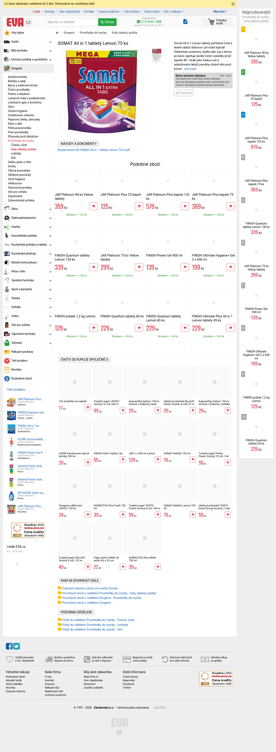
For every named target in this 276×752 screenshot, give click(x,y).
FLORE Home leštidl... (31, 439)
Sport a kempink (31, 289)
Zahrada (31, 342)
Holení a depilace (19, 94)
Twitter (127, 687)
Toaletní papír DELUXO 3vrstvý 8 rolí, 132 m (72, 559)
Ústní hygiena (16, 179)
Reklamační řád (54, 691)
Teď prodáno (132, 11)
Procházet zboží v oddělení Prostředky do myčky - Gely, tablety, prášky (109, 593)
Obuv (11, 106)
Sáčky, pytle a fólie (19, 162)
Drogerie (31, 68)
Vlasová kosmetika (20, 187)
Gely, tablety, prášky (23, 149)
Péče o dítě (15, 123)
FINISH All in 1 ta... (29, 426)
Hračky (31, 226)
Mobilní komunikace (31, 262)
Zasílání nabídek (93, 687)
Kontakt (89, 11)
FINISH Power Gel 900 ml (164, 255)
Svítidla (31, 307)
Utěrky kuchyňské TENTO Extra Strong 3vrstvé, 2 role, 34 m (215, 508)
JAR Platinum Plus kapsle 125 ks (256, 139)
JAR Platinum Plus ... (31, 399)
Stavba (31, 298)
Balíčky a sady (17, 81)
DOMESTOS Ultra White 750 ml (142, 559)
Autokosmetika (17, 76)
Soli (13, 157)
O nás (48, 676)
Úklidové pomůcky (19, 174)
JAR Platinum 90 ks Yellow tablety (256, 54)
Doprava (50, 684)
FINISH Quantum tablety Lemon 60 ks (163, 318)
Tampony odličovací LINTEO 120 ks (70, 507)
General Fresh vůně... (31, 466)
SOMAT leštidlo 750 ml (177, 453)
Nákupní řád (52, 687)
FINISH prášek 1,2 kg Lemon (75, 316)
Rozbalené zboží (21, 378)
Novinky (50, 11)
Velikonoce (15, 183)
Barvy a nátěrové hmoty (23, 85)
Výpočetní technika (31, 333)
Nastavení (90, 684)
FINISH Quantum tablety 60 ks (122, 316)
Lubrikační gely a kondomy (24, 102)
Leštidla (16, 153)
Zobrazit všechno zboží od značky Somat (90, 588)
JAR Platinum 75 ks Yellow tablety (256, 267)
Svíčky (12, 166)
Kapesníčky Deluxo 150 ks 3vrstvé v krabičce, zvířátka (214, 403)
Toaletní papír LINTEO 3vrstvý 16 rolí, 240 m (106, 403)
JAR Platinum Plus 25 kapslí (121, 195)
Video (31, 316)
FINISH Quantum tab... (32, 412)
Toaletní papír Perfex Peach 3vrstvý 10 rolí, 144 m (214, 456)
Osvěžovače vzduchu (21, 115)
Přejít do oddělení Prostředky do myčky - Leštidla (95, 625)
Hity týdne (17, 32)
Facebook (128, 684)
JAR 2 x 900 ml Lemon (142, 453)
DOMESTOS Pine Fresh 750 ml (110, 507)
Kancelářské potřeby (31, 235)
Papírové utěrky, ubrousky (24, 119)
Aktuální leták (14, 680)
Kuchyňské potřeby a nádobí (31, 244)
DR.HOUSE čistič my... (31, 492)
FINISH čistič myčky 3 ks (108, 453)
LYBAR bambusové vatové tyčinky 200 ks (74, 455)
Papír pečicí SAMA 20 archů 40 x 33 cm (106, 559)
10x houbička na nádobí (73, 401)
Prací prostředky (18, 132)
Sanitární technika (31, 280)
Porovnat (183, 93)
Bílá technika (31, 50)
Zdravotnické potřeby (21, 200)
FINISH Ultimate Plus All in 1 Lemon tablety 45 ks (212, 318)
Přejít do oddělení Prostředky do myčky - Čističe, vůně (98, 620)
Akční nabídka (14, 684)
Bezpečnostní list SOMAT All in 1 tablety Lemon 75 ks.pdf (94, 149)
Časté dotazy (130, 676)
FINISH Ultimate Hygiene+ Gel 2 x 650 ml (256, 355)
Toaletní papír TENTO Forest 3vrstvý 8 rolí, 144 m (144, 507)
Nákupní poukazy (22, 351)
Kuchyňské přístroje (31, 253)
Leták (36, 11)
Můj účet (219, 11)
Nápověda (128, 680)
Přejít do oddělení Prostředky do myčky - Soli (92, 629)
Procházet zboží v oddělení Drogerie (86, 603)
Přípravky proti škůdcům (23, 136)
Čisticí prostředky (19, 89)
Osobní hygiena (17, 111)
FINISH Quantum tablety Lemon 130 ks (72, 257)
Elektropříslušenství (31, 217)
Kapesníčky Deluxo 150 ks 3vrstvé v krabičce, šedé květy (144, 404)
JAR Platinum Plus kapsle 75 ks (256, 182)
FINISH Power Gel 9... (31, 452)
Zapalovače (15, 196)
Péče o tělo (31, 271)
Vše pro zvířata (17, 191)
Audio (31, 41)
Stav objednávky (69, 11)
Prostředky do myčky (21, 140)
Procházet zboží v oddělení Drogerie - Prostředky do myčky (101, 598)
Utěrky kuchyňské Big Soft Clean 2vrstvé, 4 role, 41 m (179, 403)
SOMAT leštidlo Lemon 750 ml (179, 507)
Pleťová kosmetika (19, 128)
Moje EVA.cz (91, 676)
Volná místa (151, 11)
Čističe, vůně (19, 145)
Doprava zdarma (109, 11)
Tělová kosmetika (19, 170)
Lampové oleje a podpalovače (26, 98)
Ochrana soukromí (55, 695)
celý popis (190, 68)
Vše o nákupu (172, 11)
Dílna (31, 208)
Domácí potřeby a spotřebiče (31, 59)
